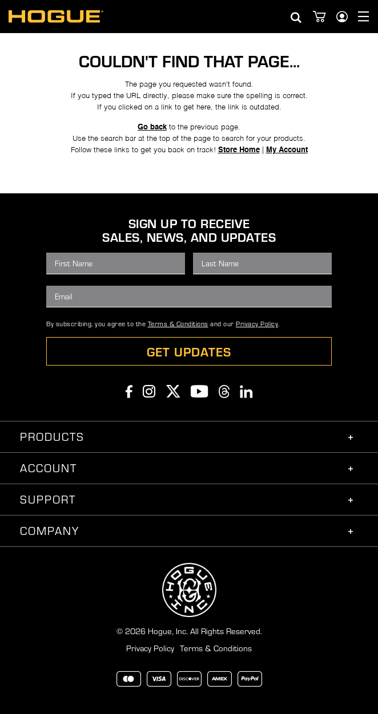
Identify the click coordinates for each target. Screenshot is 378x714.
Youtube (199, 391)
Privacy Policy (257, 323)
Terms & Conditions (178, 323)
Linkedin (246, 391)
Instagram (149, 391)
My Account (287, 150)
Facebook (129, 391)
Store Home (239, 150)
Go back (152, 127)
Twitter (173, 391)
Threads (224, 391)
